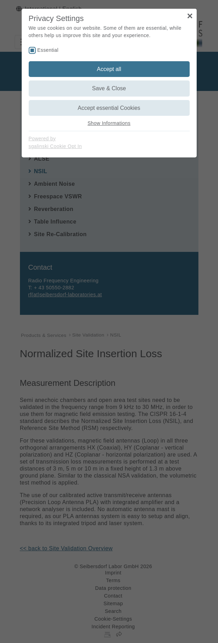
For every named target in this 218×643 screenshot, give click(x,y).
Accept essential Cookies (109, 108)
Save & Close (109, 88)
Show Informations (109, 123)
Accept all (109, 69)
